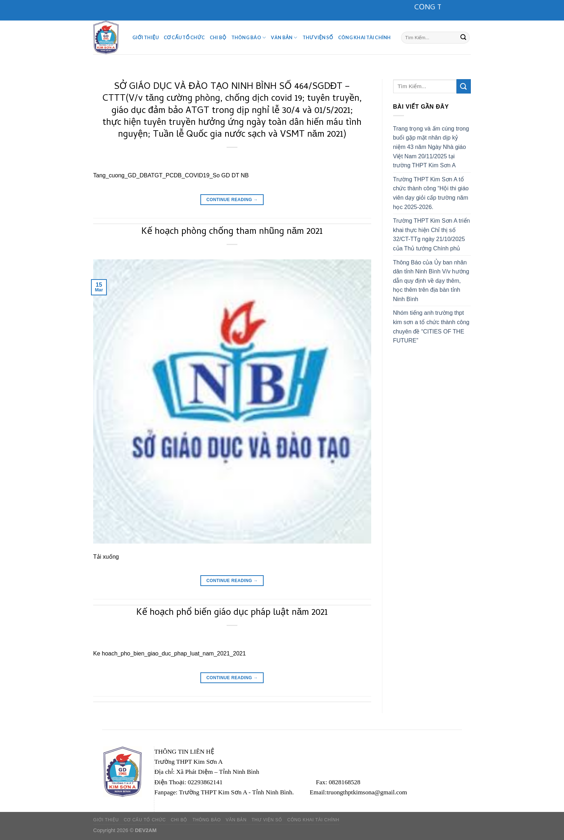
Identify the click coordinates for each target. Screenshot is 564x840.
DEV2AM (145, 830)
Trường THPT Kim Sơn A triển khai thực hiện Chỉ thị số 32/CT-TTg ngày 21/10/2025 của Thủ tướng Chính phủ (431, 234)
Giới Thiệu (145, 37)
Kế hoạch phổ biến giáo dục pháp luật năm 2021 (232, 613)
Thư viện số (318, 37)
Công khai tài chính (364, 37)
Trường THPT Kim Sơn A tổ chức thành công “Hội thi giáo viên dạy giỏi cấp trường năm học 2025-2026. (431, 193)
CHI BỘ (218, 37)
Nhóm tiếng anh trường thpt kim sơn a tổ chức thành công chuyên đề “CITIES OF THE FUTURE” (431, 327)
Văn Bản (284, 37)
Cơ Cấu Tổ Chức (184, 37)
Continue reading (232, 199)
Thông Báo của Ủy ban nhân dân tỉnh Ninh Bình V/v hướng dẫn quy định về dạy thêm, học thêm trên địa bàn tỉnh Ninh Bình (431, 280)
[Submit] (463, 37)
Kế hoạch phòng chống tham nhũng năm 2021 (232, 232)
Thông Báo (248, 37)
